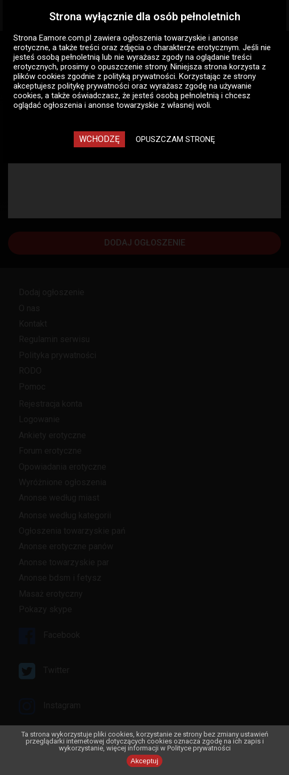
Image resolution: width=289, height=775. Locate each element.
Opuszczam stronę (175, 139)
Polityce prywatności (199, 748)
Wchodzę (99, 139)
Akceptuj (145, 761)
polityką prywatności (139, 76)
